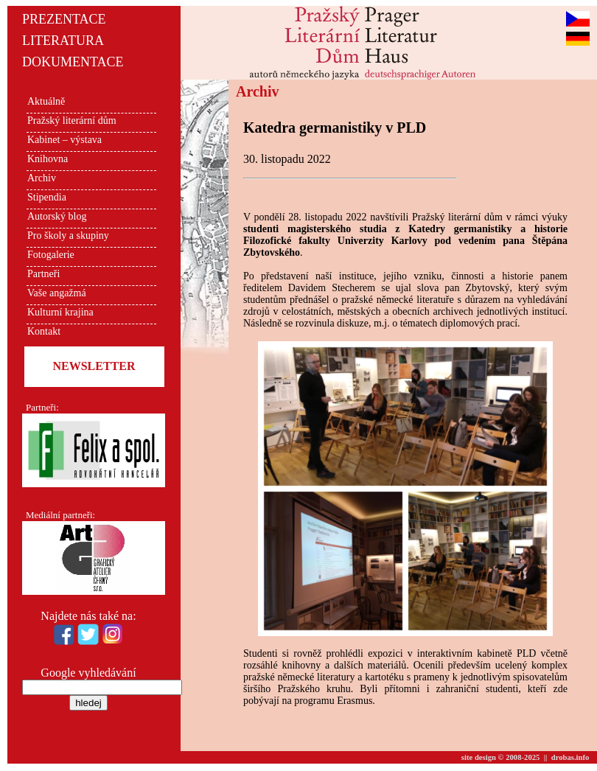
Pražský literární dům (71, 120)
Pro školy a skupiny (68, 235)
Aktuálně (46, 101)
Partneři (43, 273)
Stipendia (46, 197)
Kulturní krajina (60, 312)
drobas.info (570, 757)
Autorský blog (57, 216)
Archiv (41, 178)
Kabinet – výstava (64, 139)
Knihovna (47, 158)
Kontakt (43, 331)
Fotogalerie (50, 254)
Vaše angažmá (56, 293)
